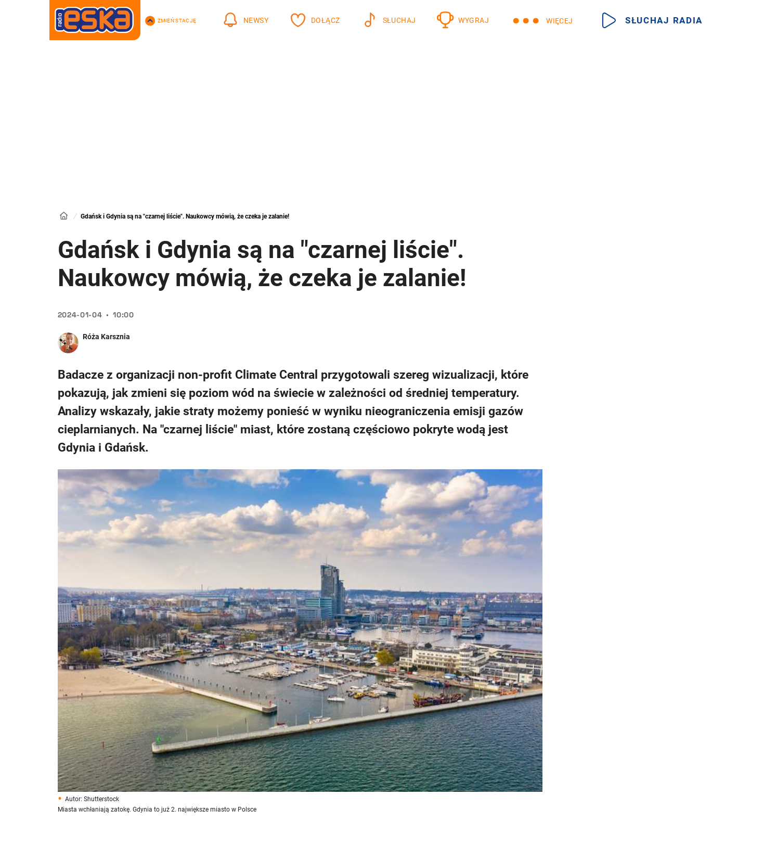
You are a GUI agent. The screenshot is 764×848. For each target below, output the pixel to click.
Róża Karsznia (106, 336)
